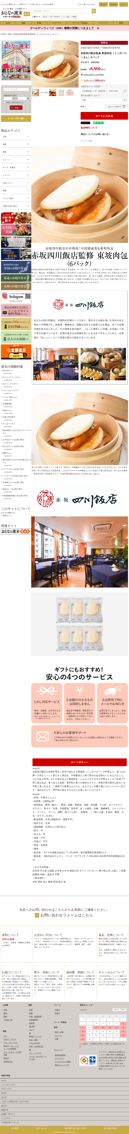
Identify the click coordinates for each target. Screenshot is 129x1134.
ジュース (58, 1036)
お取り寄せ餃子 (55, 17)
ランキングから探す (16, 118)
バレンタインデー (8, 1085)
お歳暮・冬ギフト (8, 1114)
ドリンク (103, 23)
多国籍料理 (33, 1020)
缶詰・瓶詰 (33, 1040)
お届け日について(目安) (91, 86)
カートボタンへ (79, 762)
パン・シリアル (35, 1053)
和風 (31, 1013)
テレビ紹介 (66, 17)
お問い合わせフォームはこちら (66, 915)
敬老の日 (4, 1110)
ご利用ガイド (23, 4)
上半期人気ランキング (10, 1122)
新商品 (74, 17)
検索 (94, 11)
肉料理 (31, 1023)
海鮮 (23, 23)
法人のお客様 (48, 4)
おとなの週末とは (8, 4)
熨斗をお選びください (91, 95)
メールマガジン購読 (63, 1062)
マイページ (58, 1050)
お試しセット (8, 183)
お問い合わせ (35, 4)
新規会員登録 (113, 4)
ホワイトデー (6, 1089)
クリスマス (5, 1118)
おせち (4, 1080)
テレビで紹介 (8, 198)
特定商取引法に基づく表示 (75, 1128)
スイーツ (57, 23)
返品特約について (89, 128)
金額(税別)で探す (10, 95)
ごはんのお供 (34, 1043)
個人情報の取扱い (111, 1128)
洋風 (31, 1010)
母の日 (45, 17)
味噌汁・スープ (35, 1036)
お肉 (8, 23)
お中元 (4, 1106)
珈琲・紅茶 (59, 1032)
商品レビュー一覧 (62, 1065)
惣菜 (39, 23)
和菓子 (57, 1013)
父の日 (4, 1097)
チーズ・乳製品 (80, 23)
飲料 (56, 1027)
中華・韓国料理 (35, 1017)
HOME (3, 34)
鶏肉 (5, 1017)
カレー (31, 1030)
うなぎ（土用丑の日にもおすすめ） (15, 1101)
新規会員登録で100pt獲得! (93, 75)
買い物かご (103, 4)
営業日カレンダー (87, 1005)
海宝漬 (6, 1058)
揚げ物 (31, 1026)
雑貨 (121, 23)
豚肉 (5, 1013)
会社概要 (14, 1128)
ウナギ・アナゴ (10, 1039)
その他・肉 (8, 1020)
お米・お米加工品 (36, 1046)
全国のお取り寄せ (10, 206)
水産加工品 (8, 1062)
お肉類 (5, 1005)
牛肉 (5, 1010)
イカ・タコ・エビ (11, 1043)
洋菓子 (57, 1010)
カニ (5, 1036)
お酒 (56, 1039)
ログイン (123, 4)
